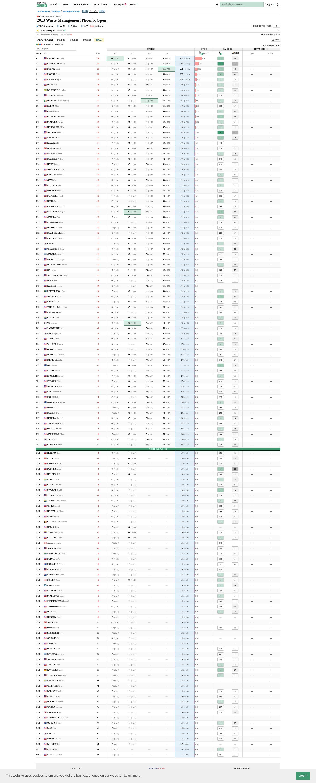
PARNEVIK (55, 680)
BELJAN (54, 691)
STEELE (55, 95)
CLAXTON (54, 485)
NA (51, 270)
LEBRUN (54, 569)
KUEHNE (54, 286)
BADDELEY (56, 402)
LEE (54, 392)
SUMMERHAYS (58, 601)
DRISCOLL (55, 355)
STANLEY (54, 445)
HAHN (53, 164)
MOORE (53, 74)
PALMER (54, 79)
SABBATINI (55, 328)
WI (52, 323)
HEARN (54, 148)
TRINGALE (57, 307)
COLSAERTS (57, 522)
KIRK (52, 201)
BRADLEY (56, 212)
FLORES (54, 370)
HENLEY (55, 418)
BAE (54, 333)
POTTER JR (55, 196)
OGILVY (54, 723)
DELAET (55, 702)
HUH (51, 612)
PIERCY (53, 69)
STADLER (55, 122)
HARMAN (54, 228)
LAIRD (53, 585)
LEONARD (55, 222)
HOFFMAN (56, 511)
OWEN (53, 627)
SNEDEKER (56, 63)
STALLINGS (55, 596)
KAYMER (55, 670)
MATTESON (55, 159)
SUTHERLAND (57, 717)
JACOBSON (56, 500)
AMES (54, 543)
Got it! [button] (303, 775)
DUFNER (54, 469)
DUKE (52, 280)
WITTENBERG (57, 275)
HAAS (52, 85)
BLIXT (53, 479)
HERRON (54, 453)
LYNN (53, 458)
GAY (52, 180)
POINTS (53, 559)
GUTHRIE (54, 538)
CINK (53, 506)
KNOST (53, 302)
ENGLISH (55, 376)
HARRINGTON (58, 101)
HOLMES (53, 474)
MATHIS (54, 413)
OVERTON (54, 429)
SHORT (52, 643)
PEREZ (52, 749)
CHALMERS (55, 249)
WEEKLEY (54, 386)
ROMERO (55, 654)
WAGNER (55, 659)
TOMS (53, 339)
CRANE (53, 111)
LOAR (54, 696)
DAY (52, 365)
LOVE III (54, 754)
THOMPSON (57, 606)
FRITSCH (54, 463)
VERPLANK (55, 423)
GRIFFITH (54, 686)
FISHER (53, 580)
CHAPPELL (55, 206)
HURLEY (54, 617)
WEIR (52, 622)
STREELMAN (56, 675)
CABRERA (55, 254)
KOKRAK (54, 590)
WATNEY (54, 296)
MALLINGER (56, 233)
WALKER (55, 344)
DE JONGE (56, 90)
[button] (278, 4)
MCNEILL (55, 259)
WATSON (54, 132)
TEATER (53, 665)
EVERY (53, 106)
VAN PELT (53, 138)
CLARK (53, 317)
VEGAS (55, 532)
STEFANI (55, 495)
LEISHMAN (55, 575)
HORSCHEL (55, 127)
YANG (52, 439)
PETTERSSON (56, 291)
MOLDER (54, 190)
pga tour (56, 11)
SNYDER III (55, 633)
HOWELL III (57, 265)
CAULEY (53, 217)
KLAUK (53, 143)
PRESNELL (56, 564)
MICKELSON (55, 58)
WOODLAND (56, 169)
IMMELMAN (56, 553)
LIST (52, 728)
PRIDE (53, 397)
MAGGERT (54, 312)
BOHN (53, 516)
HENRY (52, 407)
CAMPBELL (55, 434)
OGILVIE (53, 638)
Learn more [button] (132, 775)
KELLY (53, 527)
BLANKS (53, 744)
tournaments (44, 11)
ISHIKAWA (54, 712)
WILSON (54, 548)
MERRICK (54, 360)
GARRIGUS (56, 116)
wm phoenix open (71, 11)
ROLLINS (54, 185)
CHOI (52, 243)
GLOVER (54, 349)
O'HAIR (53, 649)
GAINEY (55, 707)
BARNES (54, 739)
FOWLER (55, 490)
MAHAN (54, 153)
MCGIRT (55, 238)
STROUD (54, 381)
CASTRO (55, 175)
